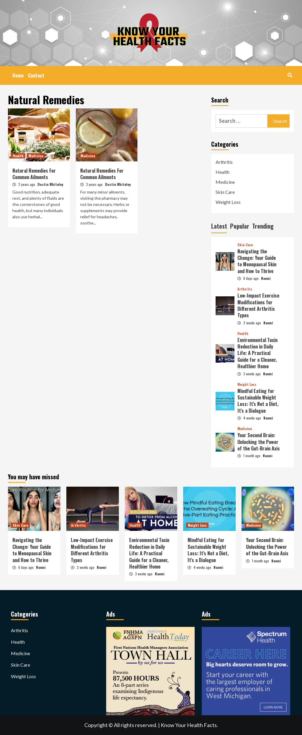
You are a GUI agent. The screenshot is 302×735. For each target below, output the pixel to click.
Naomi (266, 278)
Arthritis (224, 162)
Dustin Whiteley (50, 184)
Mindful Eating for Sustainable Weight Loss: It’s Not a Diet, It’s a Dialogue (257, 400)
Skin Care (225, 192)
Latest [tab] (219, 226)
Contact (36, 75)
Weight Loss (228, 202)
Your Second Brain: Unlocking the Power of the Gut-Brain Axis (258, 442)
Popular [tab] (239, 226)
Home (18, 75)
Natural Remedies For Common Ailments (34, 174)
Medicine (36, 155)
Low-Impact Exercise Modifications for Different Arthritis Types (258, 305)
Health (18, 155)
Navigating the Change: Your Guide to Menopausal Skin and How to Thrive (256, 261)
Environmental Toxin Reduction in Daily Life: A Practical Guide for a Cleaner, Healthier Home (257, 353)
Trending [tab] (263, 226)
